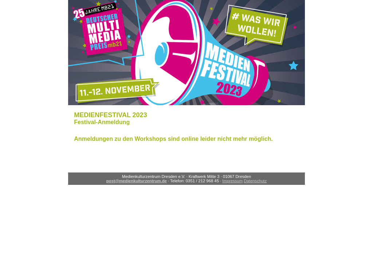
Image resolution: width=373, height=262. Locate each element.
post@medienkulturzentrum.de (136, 181)
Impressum (232, 181)
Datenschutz (255, 181)
